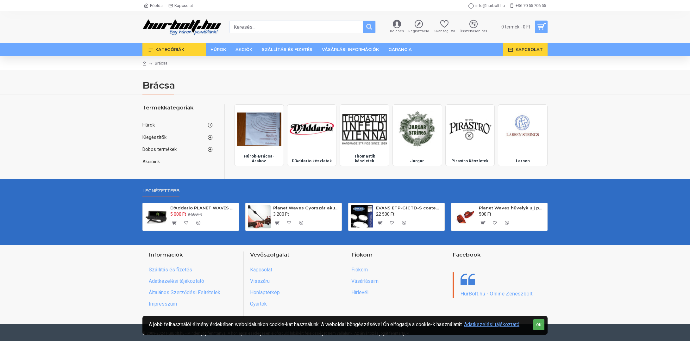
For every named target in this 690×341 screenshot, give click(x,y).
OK (539, 324)
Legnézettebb (160, 191)
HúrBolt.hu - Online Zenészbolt (497, 293)
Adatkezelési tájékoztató (491, 324)
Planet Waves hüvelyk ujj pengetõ (512, 207)
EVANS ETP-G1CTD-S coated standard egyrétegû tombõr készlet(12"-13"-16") (409, 207)
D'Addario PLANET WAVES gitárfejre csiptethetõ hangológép (203, 207)
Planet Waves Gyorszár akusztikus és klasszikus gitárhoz (306, 207)
